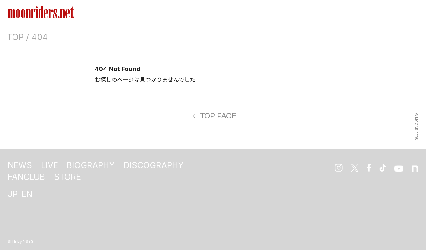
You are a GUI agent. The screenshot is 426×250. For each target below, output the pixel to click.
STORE (67, 177)
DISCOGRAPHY (154, 165)
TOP (15, 37)
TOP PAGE (218, 115)
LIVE (49, 165)
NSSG (28, 241)
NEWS (20, 165)
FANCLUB (26, 177)
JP (13, 194)
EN (27, 194)
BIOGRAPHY (91, 165)
